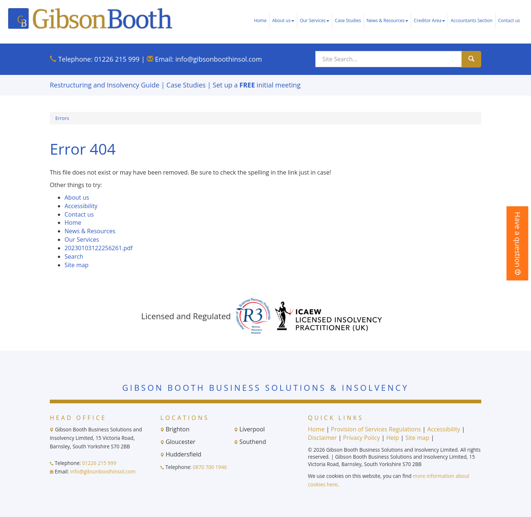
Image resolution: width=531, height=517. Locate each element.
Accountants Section (471, 20)
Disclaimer (322, 438)
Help (392, 438)
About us (283, 20)
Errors (62, 118)
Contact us (509, 20)
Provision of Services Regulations (376, 429)
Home (260, 20)
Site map (76, 265)
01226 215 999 (117, 59)
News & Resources (387, 20)
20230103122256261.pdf (99, 248)
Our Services (314, 20)
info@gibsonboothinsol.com (218, 59)
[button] (517, 243)
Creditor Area (429, 20)
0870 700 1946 (210, 467)
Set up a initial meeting (257, 84)
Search (74, 256)
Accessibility (81, 206)
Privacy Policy (361, 438)
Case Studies (348, 20)
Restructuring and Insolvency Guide (104, 84)
